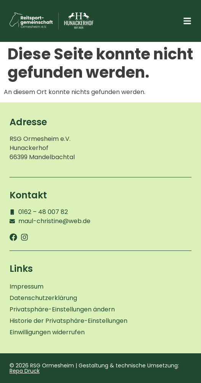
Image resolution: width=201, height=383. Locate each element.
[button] (187, 21)
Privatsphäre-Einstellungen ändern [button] (62, 309)
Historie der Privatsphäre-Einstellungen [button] (68, 320)
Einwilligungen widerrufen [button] (47, 332)
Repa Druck (25, 371)
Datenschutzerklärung (43, 298)
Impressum (26, 286)
